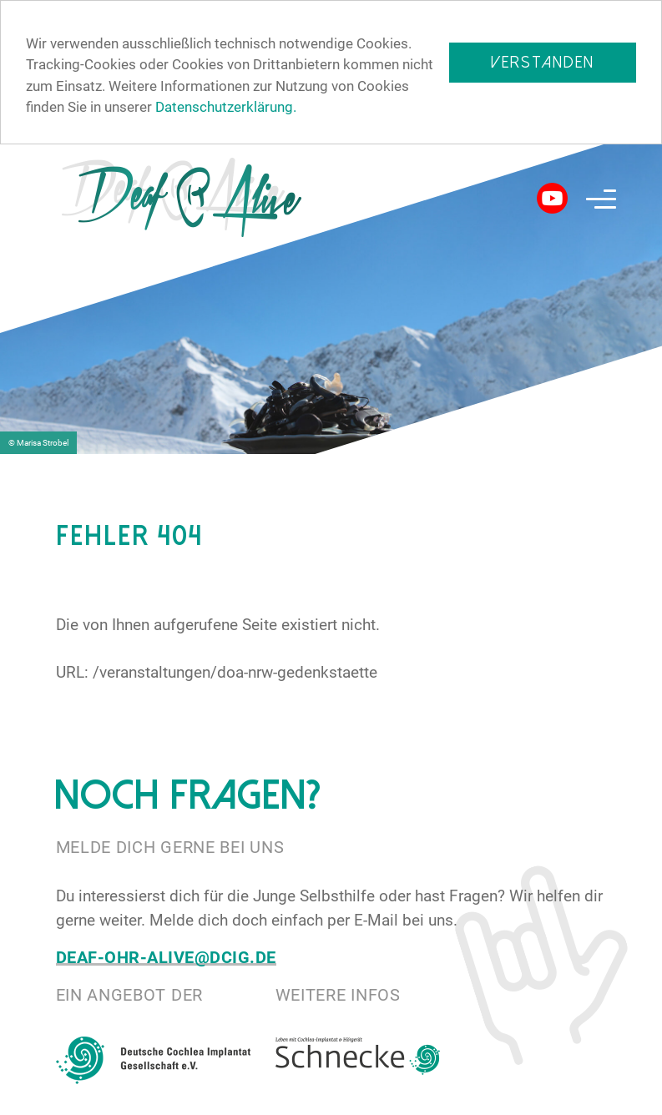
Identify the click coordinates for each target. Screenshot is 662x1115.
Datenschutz (460, 1101)
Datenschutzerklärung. (225, 106)
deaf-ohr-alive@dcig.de (166, 956)
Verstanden (542, 62)
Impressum (576, 1101)
